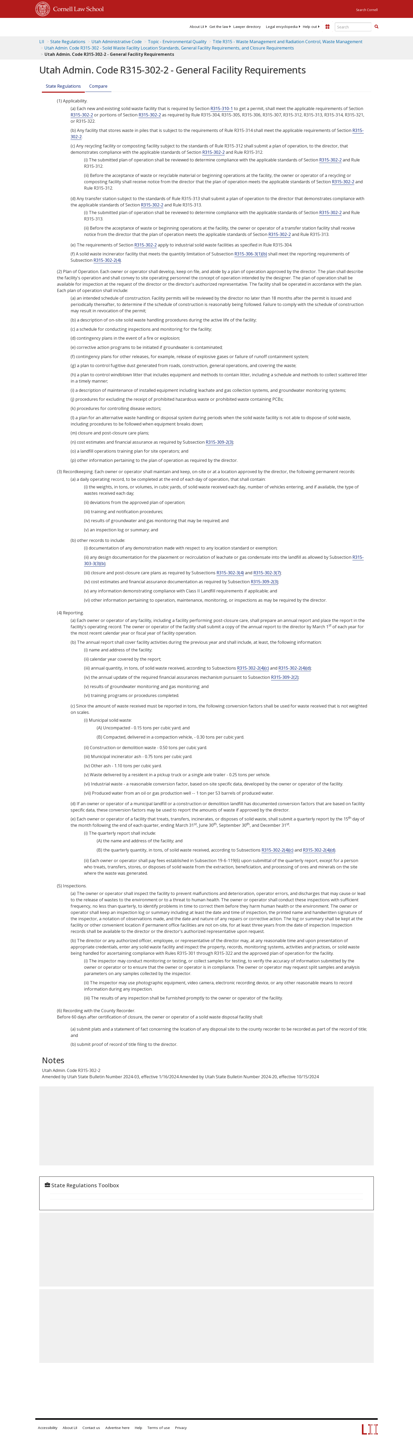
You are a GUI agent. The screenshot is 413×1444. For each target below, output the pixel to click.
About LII (197, 26)
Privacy (181, 1427)
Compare (98, 86)
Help (138, 1427)
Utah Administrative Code (116, 41)
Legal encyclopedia (282, 26)
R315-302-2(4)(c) (253, 668)
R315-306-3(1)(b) (250, 254)
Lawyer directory (247, 26)
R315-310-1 (221, 108)
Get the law (218, 26)
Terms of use (159, 1427)
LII (41, 41)
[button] (376, 26)
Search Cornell (367, 10)
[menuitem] (197, 26)
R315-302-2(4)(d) (294, 668)
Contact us (91, 1427)
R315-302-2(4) (107, 260)
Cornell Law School (77, 8)
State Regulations (67, 41)
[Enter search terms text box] (353, 26)
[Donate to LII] (327, 26)
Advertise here (117, 1427)
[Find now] (376, 27)
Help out (310, 26)
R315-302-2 (82, 115)
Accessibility (47, 1427)
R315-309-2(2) (284, 677)
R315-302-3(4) (230, 573)
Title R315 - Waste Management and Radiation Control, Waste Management (287, 41)
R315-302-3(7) (267, 573)
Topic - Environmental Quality (177, 41)
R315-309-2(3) (219, 442)
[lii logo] (95, 26)
